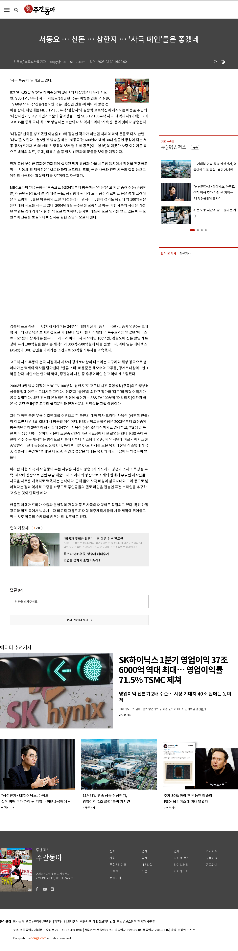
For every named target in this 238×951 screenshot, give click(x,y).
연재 (177, 851)
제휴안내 (59, 921)
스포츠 (113, 871)
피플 (145, 871)
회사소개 (18, 921)
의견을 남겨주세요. (26, 602)
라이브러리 (181, 865)
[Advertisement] (44, 271)
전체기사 (115, 878)
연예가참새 (19, 528)
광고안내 (212, 865)
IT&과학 (147, 865)
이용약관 (85, 921)
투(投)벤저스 (173, 147)
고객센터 (72, 921)
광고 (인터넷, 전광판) (39, 921)
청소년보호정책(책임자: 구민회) (136, 921)
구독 (37, 528)
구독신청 (212, 858)
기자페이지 (181, 871)
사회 (112, 858)
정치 (112, 851)
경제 (145, 851)
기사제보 (212, 851)
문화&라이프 (118, 865)
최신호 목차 (181, 858)
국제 (145, 858)
